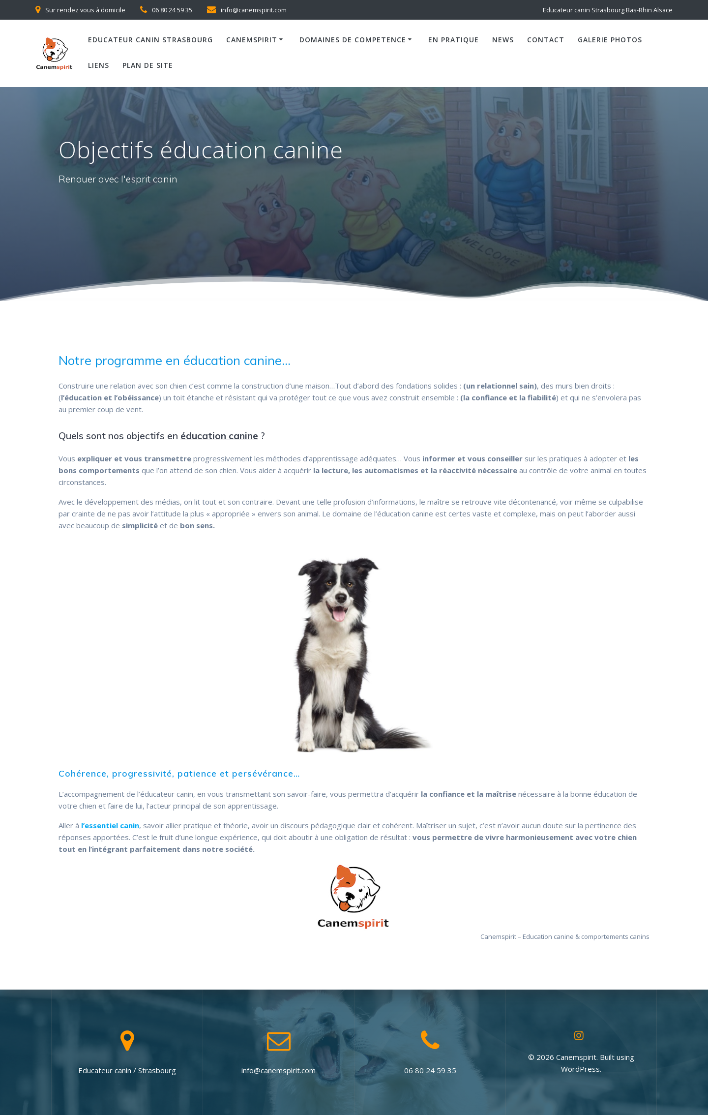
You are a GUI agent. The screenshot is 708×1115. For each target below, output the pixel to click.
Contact (545, 39)
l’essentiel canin (110, 825)
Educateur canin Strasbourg (150, 39)
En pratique (453, 39)
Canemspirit (251, 39)
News (503, 39)
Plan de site (147, 65)
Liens (98, 65)
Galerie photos (610, 39)
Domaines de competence (352, 39)
